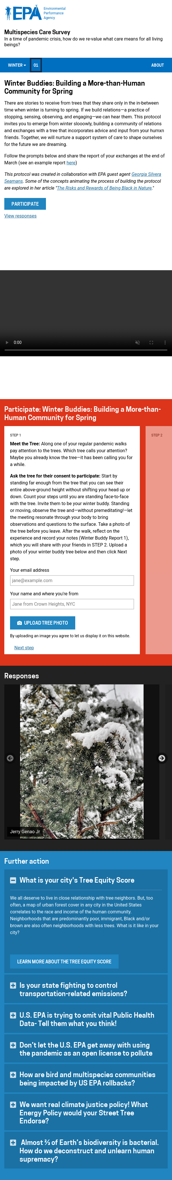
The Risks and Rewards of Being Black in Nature (104, 188)
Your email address (72, 576)
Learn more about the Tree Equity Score (64, 962)
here (71, 162)
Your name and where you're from (72, 600)
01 (36, 65)
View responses (20, 216)
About (157, 65)
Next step (24, 647)
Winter (17, 65)
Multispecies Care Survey (37, 33)
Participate (25, 204)
